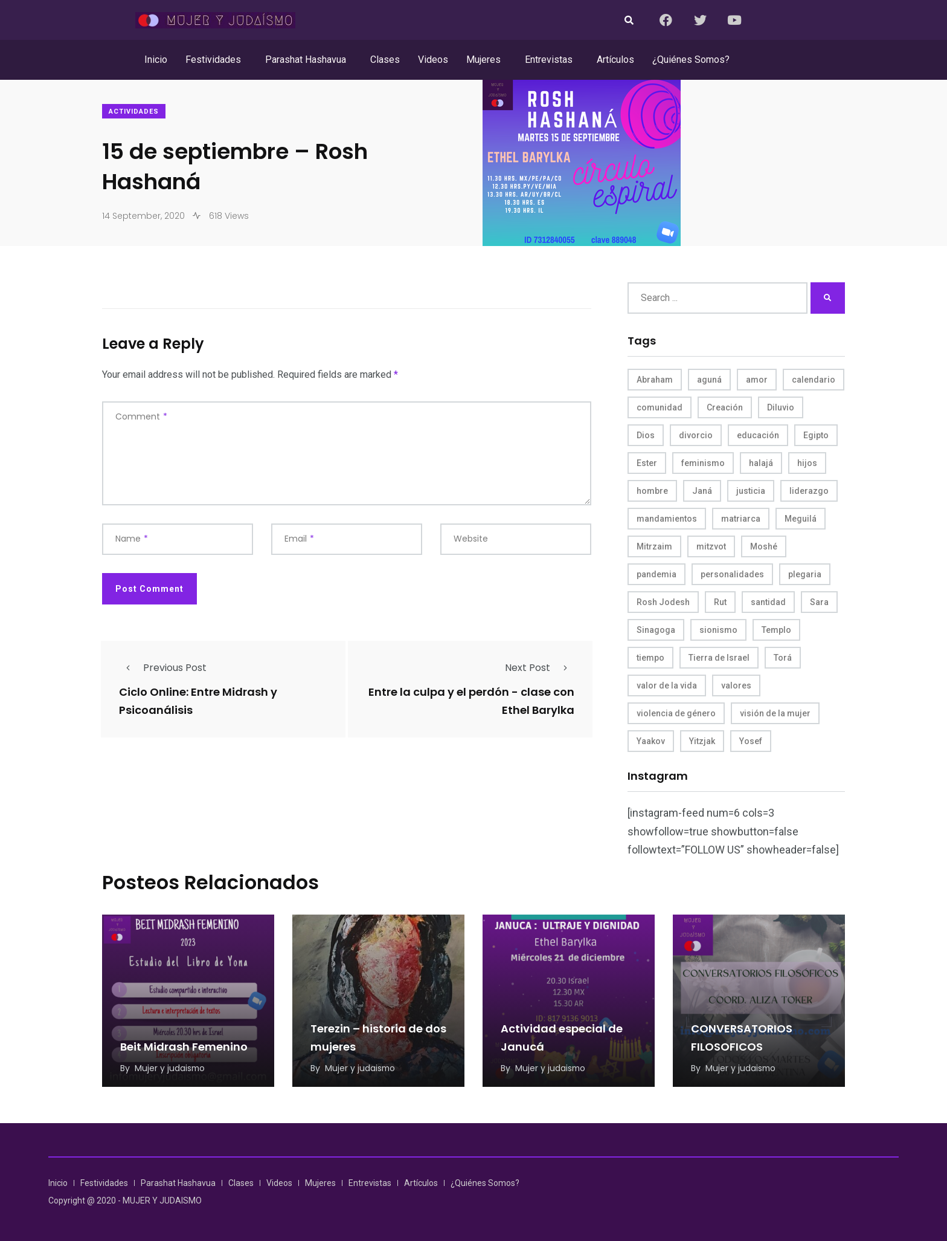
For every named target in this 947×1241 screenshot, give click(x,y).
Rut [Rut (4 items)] (720, 602)
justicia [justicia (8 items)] (750, 491)
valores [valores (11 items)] (736, 685)
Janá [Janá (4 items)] (702, 491)
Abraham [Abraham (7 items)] (655, 379)
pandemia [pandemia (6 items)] (656, 574)
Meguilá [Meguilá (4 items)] (801, 518)
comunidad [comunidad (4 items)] (659, 407)
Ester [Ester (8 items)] (647, 463)
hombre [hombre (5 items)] (652, 491)
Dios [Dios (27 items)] (646, 435)
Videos (433, 59)
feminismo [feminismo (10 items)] (703, 463)
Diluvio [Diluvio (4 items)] (780, 407)
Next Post (539, 668)
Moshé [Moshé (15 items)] (763, 546)
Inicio (155, 59)
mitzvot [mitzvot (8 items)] (711, 546)
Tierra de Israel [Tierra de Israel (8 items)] (719, 658)
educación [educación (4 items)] (758, 435)
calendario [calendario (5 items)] (813, 379)
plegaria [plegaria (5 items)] (804, 574)
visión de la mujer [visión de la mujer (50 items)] (775, 713)
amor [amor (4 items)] (757, 379)
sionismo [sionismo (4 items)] (718, 630)
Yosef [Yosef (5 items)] (750, 741)
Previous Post (163, 668)
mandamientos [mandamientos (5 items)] (667, 518)
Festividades (213, 59)
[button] (216, 60)
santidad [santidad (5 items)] (768, 602)
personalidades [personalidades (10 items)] (732, 574)
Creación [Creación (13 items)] (725, 407)
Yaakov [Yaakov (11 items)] (651, 741)
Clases (385, 59)
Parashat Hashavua (305, 59)
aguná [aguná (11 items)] (709, 379)
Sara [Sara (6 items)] (819, 602)
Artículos (615, 59)
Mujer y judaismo (170, 1068)
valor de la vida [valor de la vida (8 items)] (667, 685)
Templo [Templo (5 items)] (776, 630)
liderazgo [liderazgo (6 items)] (809, 491)
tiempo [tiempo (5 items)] (650, 658)
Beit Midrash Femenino (184, 1046)
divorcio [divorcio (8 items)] (696, 435)
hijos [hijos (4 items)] (807, 463)
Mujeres (483, 59)
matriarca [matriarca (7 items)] (740, 518)
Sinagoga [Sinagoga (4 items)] (656, 630)
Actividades (134, 111)
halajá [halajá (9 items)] (761, 463)
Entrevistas (549, 59)
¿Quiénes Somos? (691, 59)
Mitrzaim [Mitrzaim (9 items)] (654, 546)
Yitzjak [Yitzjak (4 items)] (702, 741)
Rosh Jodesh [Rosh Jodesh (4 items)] (663, 602)
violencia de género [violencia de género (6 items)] (676, 713)
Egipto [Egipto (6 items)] (816, 435)
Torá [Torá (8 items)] (783, 658)
